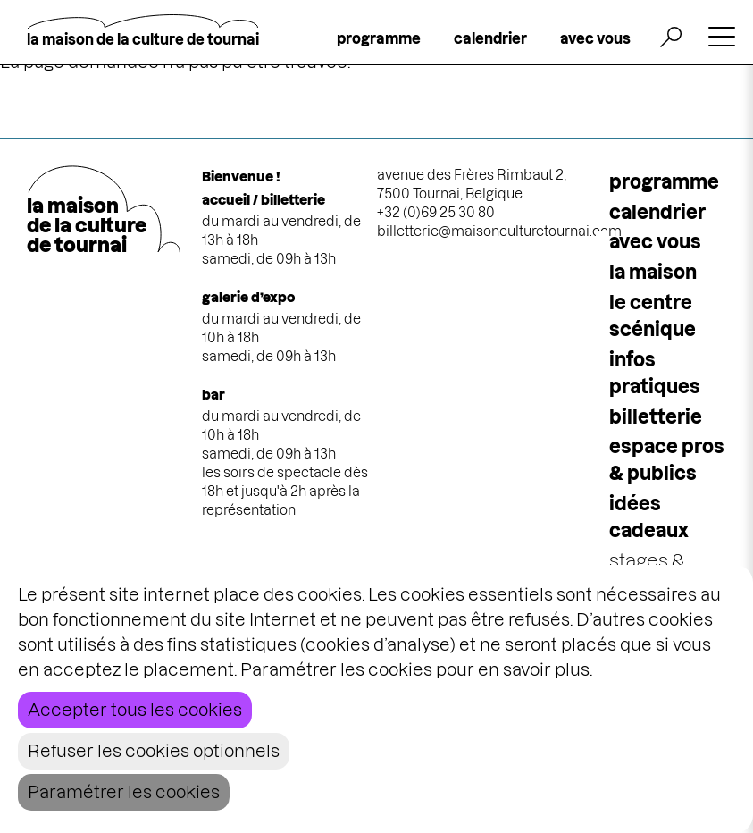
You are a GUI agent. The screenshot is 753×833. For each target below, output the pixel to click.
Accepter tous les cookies (135, 710)
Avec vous (655, 241)
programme (379, 38)
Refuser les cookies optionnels (154, 751)
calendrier (490, 38)
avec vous (595, 38)
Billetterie (655, 417)
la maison (653, 272)
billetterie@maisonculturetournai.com (499, 231)
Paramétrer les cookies (124, 792)
